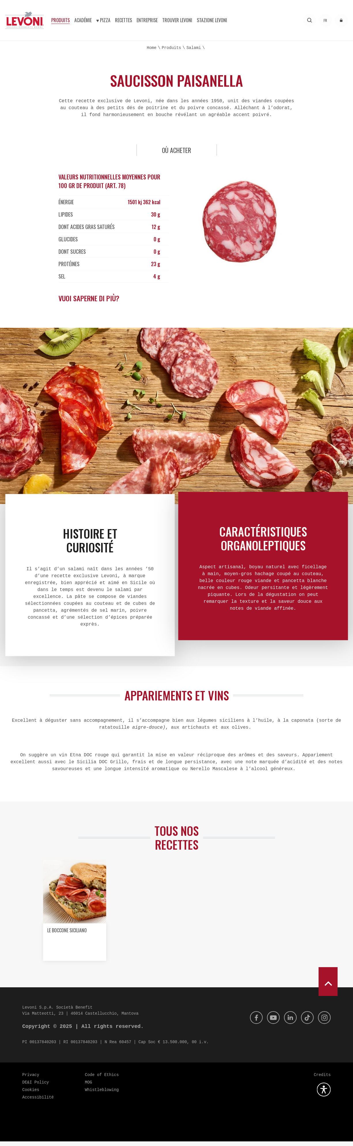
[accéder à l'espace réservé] (341, 20)
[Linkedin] (288, 1022)
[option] (74, 917)
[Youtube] (269, 1022)
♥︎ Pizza (103, 20)
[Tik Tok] (306, 1022)
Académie (83, 20)
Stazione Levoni (212, 20)
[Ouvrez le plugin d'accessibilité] (324, 1094)
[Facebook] (251, 1022)
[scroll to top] (327, 986)
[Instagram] (324, 1022)
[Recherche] (309, 20)
